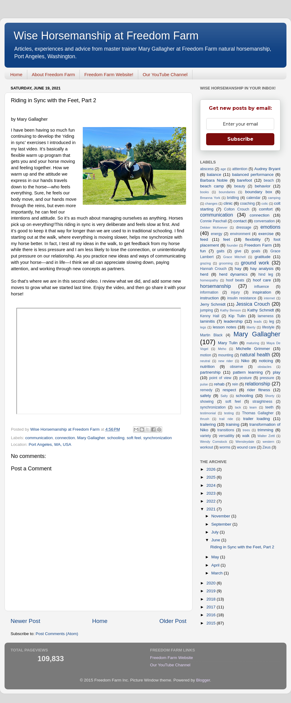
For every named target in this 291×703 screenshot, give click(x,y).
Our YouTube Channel (165, 74)
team (253, 407)
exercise (265, 233)
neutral (205, 361)
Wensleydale (245, 441)
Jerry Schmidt (213, 304)
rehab (219, 384)
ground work (255, 262)
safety (205, 395)
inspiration (262, 292)
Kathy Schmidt (260, 310)
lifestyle (268, 327)
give (238, 251)
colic (265, 203)
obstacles (265, 366)
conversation (264, 221)
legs (203, 327)
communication (39, 438)
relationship (257, 383)
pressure (267, 378)
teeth (269, 407)
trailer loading (256, 418)
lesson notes (224, 327)
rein (235, 384)
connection (65, 438)
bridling (233, 198)
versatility (226, 436)
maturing (252, 343)
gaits (221, 251)
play (276, 372)
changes (211, 203)
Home (16, 74)
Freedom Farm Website (171, 657)
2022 (211, 501)
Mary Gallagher (91, 438)
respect (229, 390)
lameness (265, 316)
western (268, 441)
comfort (266, 209)
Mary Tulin (228, 343)
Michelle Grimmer (253, 348)
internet (269, 298)
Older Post (172, 621)
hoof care (262, 280)
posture (245, 378)
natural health (255, 354)
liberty (251, 327)
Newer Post (25, 621)
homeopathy (209, 280)
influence (261, 286)
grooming (226, 263)
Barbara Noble (214, 180)
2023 (211, 493)
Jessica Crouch (253, 304)
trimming (265, 430)
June (216, 540)
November (221, 516)
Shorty (269, 396)
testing (229, 413)
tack (238, 407)
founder (232, 245)
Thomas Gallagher (258, 413)
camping (274, 198)
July (215, 532)
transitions (225, 430)
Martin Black (211, 335)
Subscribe (240, 139)
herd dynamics (233, 274)
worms (224, 447)
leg (271, 321)
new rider (225, 361)
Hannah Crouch (213, 269)
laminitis (207, 321)
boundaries (227, 192)
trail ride (226, 419)
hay (238, 268)
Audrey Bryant (267, 168)
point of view (220, 378)
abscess (207, 169)
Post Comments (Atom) (57, 633)
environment (240, 234)
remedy (206, 390)
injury (235, 292)
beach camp (212, 186)
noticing (266, 360)
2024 (211, 485)
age (223, 169)
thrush (204, 419)
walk (245, 436)
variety (205, 436)
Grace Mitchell (234, 257)
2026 (211, 469)
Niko (245, 360)
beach (269, 180)
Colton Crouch (236, 209)
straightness (262, 401)
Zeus (267, 447)
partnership (210, 372)
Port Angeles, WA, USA (50, 444)
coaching (247, 203)
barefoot (244, 180)
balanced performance (253, 174)
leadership (233, 321)
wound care (246, 447)
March (217, 573)
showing (207, 401)
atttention (239, 169)
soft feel (134, 438)
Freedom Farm (258, 245)
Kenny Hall (209, 316)
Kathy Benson (230, 310)
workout (206, 447)
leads (258, 321)
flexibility (253, 239)
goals (255, 251)
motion (205, 355)
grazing (205, 263)
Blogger (203, 680)
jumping (206, 310)
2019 (211, 591)
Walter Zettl (266, 436)
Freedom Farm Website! (108, 74)
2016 (211, 615)
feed (204, 239)
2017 (211, 607)
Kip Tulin (237, 316)
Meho (222, 349)
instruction (209, 298)
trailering (208, 424)
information (209, 292)
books (204, 192)
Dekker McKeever (213, 227)
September (221, 524)
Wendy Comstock (213, 441)
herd (204, 274)
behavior (262, 186)
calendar (253, 198)
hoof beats (235, 280)
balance (214, 174)
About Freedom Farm (53, 74)
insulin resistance (241, 298)
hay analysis (261, 268)
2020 (211, 583)
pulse (204, 384)
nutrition (207, 366)
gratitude (263, 256)
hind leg (265, 274)
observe (236, 367)
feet (226, 239)
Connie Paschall (213, 221)
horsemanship (215, 286)
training (232, 424)
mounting (225, 355)
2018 (211, 599)
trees (246, 430)
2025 (211, 477)
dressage (243, 227)
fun (203, 251)
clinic (227, 203)
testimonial (208, 413)
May (215, 557)
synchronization (157, 438)
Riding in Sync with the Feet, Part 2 (242, 547)
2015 (211, 623)
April (216, 565)
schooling (116, 438)
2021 (211, 509)
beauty (239, 186)
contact (240, 221)
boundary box (258, 192)
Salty (224, 396)
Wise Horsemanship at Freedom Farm (106, 35)
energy (216, 234)
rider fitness (258, 390)
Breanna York (210, 198)
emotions (270, 227)
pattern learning (248, 372)
